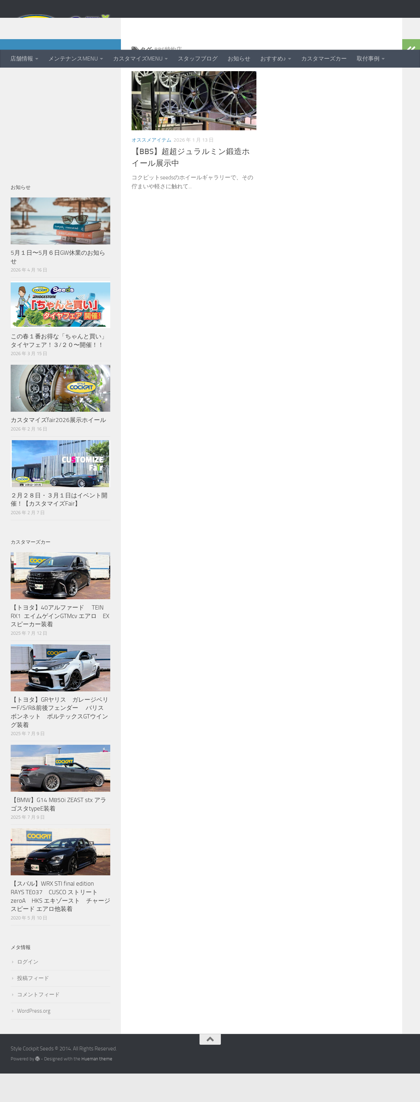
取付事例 (368, 58)
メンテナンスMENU (73, 58)
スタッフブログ (198, 58)
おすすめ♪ (273, 58)
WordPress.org (33, 1039)
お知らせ (239, 58)
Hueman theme (96, 1087)
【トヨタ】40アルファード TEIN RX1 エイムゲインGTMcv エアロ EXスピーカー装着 (60, 644)
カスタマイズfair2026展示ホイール (58, 448)
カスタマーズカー (324, 58)
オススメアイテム (151, 168)
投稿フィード (33, 1006)
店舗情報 (21, 58)
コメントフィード (38, 1023)
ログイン (27, 990)
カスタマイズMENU (138, 58)
